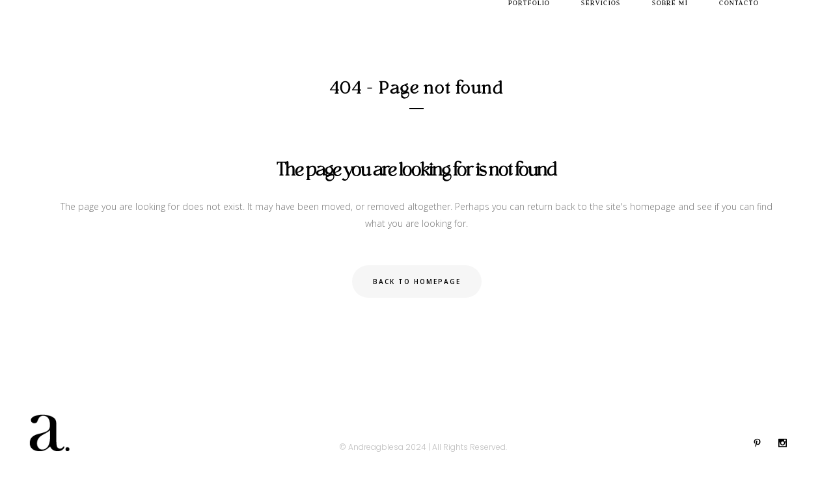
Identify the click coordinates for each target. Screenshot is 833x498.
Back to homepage (417, 281)
